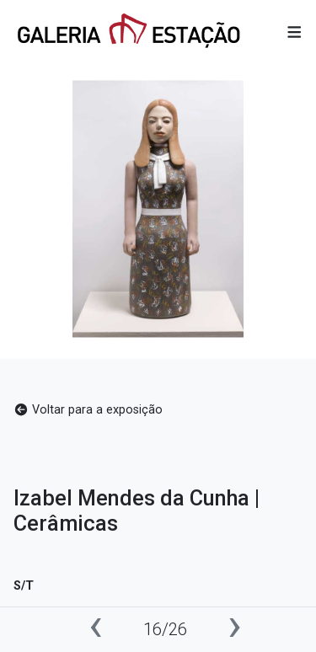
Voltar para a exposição (88, 410)
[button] (294, 32)
